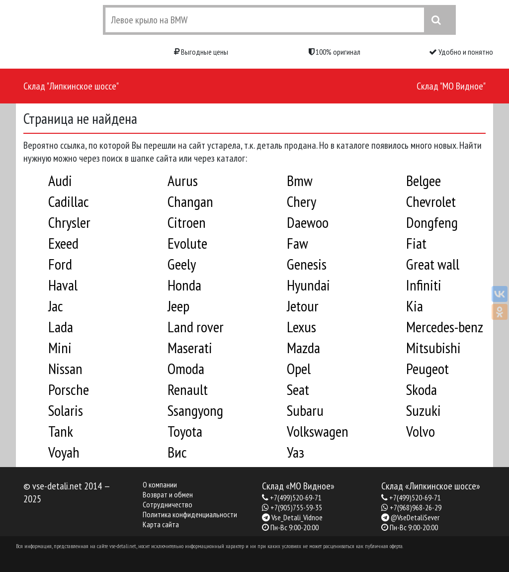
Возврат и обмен (168, 494)
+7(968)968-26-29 (415, 507)
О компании (160, 484)
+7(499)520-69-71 (296, 497)
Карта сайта (161, 524)
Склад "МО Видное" (451, 86)
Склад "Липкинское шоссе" (71, 86)
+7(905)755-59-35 (296, 507)
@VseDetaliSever (415, 517)
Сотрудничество (167, 504)
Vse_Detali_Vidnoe (297, 517)
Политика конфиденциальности (190, 514)
